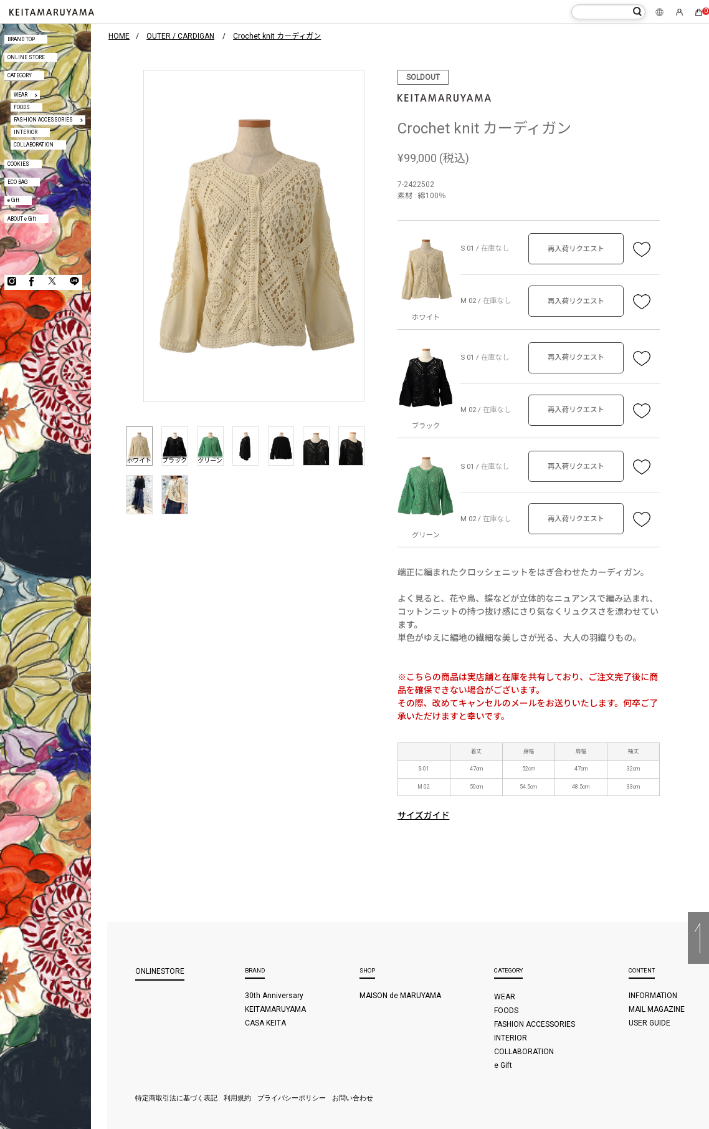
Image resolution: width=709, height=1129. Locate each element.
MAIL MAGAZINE (657, 1009)
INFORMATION (653, 995)
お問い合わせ (352, 1098)
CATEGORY (19, 75)
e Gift (13, 200)
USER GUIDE (649, 1023)
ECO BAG (17, 182)
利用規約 (237, 1098)
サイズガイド (423, 815)
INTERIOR (25, 132)
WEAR (20, 95)
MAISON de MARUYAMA (400, 995)
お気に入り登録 (641, 248)
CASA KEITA (265, 1023)
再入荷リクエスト (576, 248)
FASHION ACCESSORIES (43, 120)
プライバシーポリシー (291, 1098)
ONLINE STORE (26, 57)
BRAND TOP (21, 39)
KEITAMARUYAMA (275, 1009)
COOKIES (18, 164)
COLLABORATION (34, 145)
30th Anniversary (274, 995)
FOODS (22, 107)
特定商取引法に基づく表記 (176, 1098)
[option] (254, 235)
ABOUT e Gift (21, 219)
